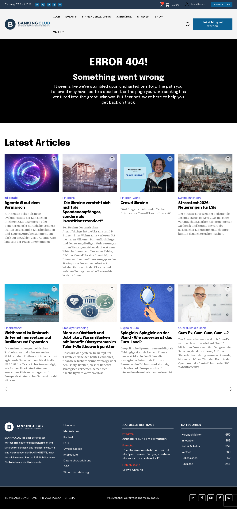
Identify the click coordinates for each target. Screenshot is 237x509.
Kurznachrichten (189, 198)
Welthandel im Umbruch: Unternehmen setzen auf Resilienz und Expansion (28, 337)
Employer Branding (75, 328)
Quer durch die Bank (192, 328)
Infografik (11, 198)
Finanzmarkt (13, 328)
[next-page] (229, 389)
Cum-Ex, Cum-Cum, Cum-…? (203, 333)
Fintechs (69, 198)
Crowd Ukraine (134, 203)
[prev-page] (7, 389)
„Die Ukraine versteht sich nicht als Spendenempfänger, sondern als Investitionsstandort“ (86, 212)
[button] (187, 24)
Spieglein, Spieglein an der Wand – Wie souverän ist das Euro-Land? (146, 337)
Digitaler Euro (129, 328)
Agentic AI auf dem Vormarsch (144, 439)
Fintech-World (130, 198)
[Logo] (30, 427)
